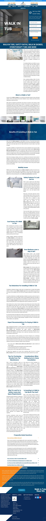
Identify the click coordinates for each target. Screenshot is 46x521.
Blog (36, 6)
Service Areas (27, 6)
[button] (1, 119)
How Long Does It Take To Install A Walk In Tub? (17, 458)
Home (9, 6)
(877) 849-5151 (12, 4)
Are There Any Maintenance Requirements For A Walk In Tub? (19, 460)
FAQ (33, 6)
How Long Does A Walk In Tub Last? (14, 437)
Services (20, 6)
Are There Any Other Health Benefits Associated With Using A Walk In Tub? (22, 462)
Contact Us (23, 8)
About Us (14, 6)
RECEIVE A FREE (34, 3)
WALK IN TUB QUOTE (34, 4)
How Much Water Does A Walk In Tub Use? (15, 465)
